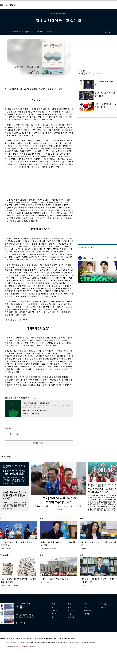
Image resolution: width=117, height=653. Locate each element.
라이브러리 (88, 611)
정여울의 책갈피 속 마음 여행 (17, 398)
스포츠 (54, 614)
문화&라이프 (56, 611)
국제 (69, 607)
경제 (69, 604)
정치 (53, 604)
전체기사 (71, 617)
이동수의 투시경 (87, 73)
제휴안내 (29, 638)
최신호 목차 (88, 607)
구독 (33, 398)
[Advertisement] (34, 183)
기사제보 (104, 604)
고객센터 (36, 638)
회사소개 (9, 638)
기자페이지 (88, 614)
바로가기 (108, 258)
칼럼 (53, 617)
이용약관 (42, 638)
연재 (85, 604)
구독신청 (104, 607)
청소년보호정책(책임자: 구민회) (67, 638)
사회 (53, 607)
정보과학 (71, 611)
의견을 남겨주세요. (13, 434)
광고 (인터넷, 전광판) (19, 638)
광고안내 (104, 611)
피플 (69, 614)
